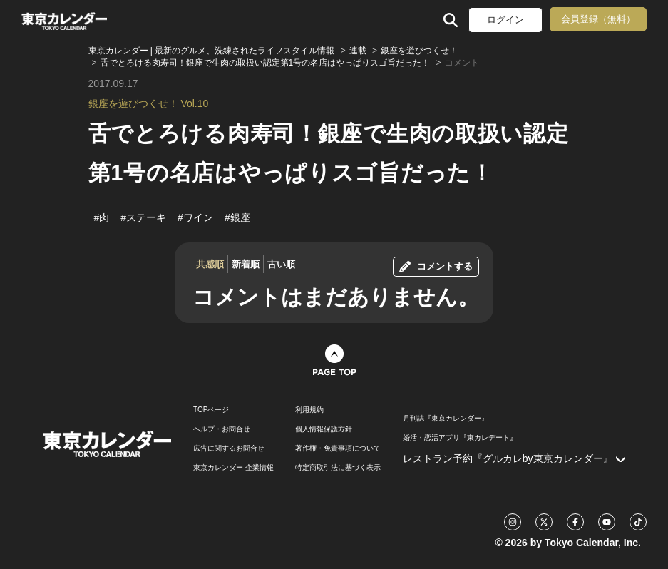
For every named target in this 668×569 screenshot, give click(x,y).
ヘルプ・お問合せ (221, 429)
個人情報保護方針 (323, 429)
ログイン (505, 19)
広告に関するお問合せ (228, 448)
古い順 (281, 264)
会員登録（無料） (598, 19)
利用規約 (309, 410)
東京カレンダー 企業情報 (233, 467)
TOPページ (211, 410)
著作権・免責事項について (338, 448)
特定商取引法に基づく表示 (338, 467)
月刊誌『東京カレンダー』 (445, 418)
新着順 (246, 264)
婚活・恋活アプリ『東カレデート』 (460, 437)
